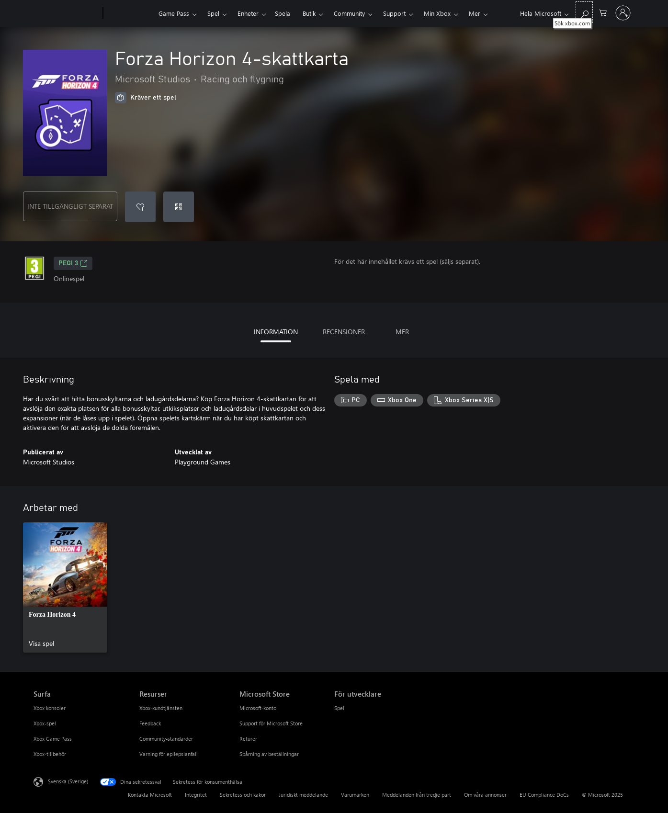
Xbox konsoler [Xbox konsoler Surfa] (50, 708)
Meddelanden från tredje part (416, 794)
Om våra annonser (485, 794)
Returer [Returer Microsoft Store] (248, 738)
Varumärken (355, 794)
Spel (213, 13)
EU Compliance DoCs (544, 794)
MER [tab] (402, 331)
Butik (309, 13)
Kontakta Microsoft (150, 794)
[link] (65, 587)
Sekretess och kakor (243, 794)
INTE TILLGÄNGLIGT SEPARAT (70, 206)
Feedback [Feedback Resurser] (150, 723)
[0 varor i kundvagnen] (603, 12)
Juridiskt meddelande (303, 794)
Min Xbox (437, 13)
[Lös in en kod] (178, 207)
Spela (282, 13)
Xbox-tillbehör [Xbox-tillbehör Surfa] (50, 754)
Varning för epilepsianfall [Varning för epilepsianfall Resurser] (168, 754)
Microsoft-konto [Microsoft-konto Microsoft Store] (257, 708)
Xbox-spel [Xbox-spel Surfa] (45, 723)
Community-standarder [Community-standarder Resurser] (166, 738)
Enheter (248, 13)
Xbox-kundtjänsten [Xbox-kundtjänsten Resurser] (160, 708)
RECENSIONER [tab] (344, 331)
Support (394, 13)
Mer (474, 13)
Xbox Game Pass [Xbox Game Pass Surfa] (53, 738)
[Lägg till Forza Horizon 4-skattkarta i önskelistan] (140, 207)
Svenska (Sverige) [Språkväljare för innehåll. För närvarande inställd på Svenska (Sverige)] (68, 781)
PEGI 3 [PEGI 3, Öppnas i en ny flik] (73, 263)
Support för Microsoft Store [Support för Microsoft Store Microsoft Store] (271, 723)
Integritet (196, 794)
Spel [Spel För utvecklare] (339, 708)
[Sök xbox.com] (584, 12)
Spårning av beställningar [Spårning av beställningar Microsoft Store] (269, 754)
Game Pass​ (174, 13)
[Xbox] (129, 13)
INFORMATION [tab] (276, 331)
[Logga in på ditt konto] (622, 12)
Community (349, 13)
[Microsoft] (66, 13)
